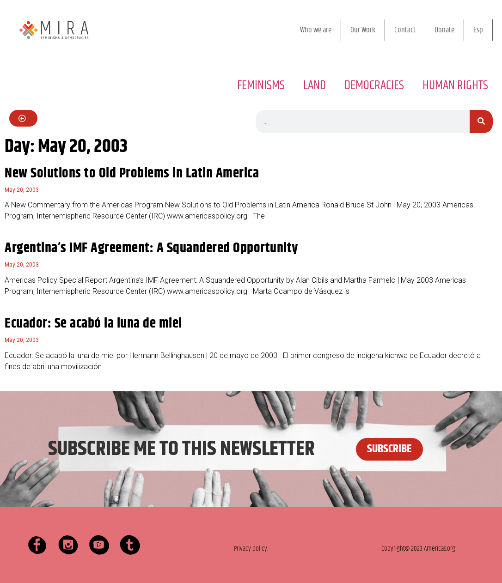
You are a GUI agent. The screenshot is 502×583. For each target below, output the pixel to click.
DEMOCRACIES (374, 85)
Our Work (362, 30)
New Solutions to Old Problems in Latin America (132, 173)
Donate (444, 30)
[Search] (481, 121)
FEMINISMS (261, 85)
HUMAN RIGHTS (455, 85)
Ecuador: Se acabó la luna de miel (93, 323)
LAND (314, 85)
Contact (405, 30)
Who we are (315, 30)
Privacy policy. (251, 548)
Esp (478, 30)
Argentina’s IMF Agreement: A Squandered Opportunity (151, 248)
